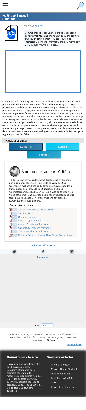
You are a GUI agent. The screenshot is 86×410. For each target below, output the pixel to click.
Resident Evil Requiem (62, 387)
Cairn (53, 382)
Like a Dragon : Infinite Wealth (33, 220)
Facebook (26, 146)
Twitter (62, 146)
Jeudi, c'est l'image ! (15, 15)
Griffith (39, 26)
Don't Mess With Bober (63, 378)
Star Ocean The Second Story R (34, 231)
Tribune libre (74, 344)
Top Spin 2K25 (25, 213)
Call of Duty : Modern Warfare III (34, 227)
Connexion (43, 256)
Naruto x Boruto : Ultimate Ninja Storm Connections (45, 235)
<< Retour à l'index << (43, 245)
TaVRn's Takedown (60, 364)
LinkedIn (44, 154)
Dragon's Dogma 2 (27, 216)
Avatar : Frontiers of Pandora (33, 224)
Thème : (43, 325)
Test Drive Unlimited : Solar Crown (36, 209)
